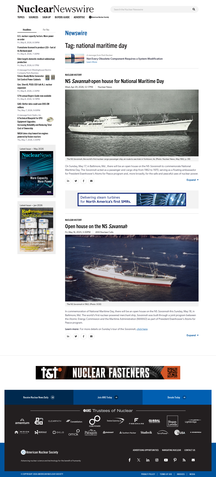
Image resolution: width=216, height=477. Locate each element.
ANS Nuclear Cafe (104, 232)
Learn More (92, 61)
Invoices (181, 474)
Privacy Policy (147, 474)
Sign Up (46, 17)
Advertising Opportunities (146, 450)
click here (142, 329)
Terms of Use (165, 474)
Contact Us (189, 450)
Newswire (76, 32)
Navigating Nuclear (171, 450)
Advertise (79, 17)
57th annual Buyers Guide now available (34, 95)
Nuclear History (73, 74)
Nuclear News (105, 86)
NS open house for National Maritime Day (114, 80)
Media (192, 474)
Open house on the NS (96, 225)
